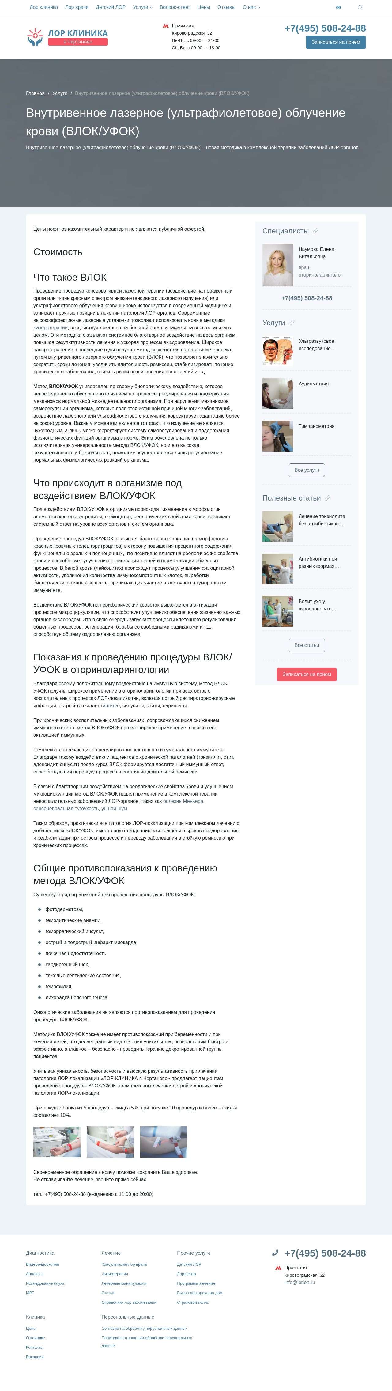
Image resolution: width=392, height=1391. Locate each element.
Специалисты (290, 231)
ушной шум (114, 808)
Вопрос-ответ (175, 7)
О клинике (36, 1335)
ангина (110, 705)
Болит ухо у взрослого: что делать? (315, 609)
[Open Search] (360, 7)
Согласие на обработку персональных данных (149, 1326)
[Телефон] (325, 28)
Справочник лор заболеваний (132, 1300)
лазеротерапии (50, 327)
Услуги (59, 93)
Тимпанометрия (317, 426)
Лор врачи (77, 7)
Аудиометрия (314, 383)
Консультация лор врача (127, 1264)
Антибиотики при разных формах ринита (318, 566)
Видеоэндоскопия (44, 1264)
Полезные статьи (296, 498)
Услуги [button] (142, 7)
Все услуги (307, 470)
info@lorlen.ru (300, 1282)
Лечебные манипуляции (126, 1282)
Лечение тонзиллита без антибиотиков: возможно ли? (322, 524)
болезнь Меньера (183, 801)
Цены (204, 7)
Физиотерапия (116, 1273)
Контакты (35, 1345)
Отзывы (226, 7)
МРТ (30, 1291)
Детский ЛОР (111, 7)
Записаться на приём (336, 42)
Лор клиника (44, 7)
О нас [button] (251, 7)
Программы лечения (198, 1282)
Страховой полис (194, 1300)
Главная (35, 93)
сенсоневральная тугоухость (66, 808)
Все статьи (307, 645)
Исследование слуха (47, 1282)
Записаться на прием (307, 674)
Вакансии (35, 1354)
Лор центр (187, 1273)
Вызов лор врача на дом (202, 1291)
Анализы (35, 1273)
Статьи (109, 1291)
